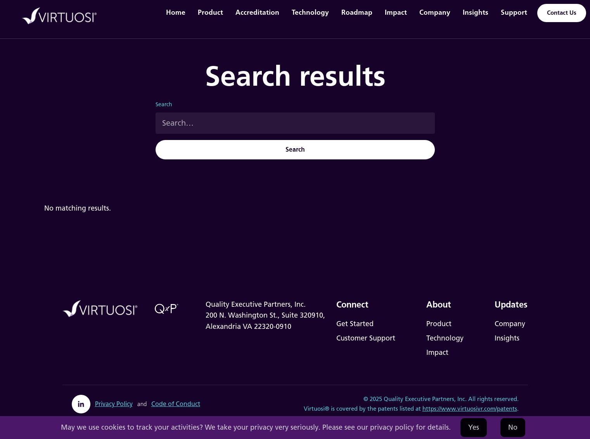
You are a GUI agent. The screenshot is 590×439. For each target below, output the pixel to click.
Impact (396, 12)
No (512, 427)
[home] (64, 16)
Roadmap (356, 12)
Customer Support (365, 338)
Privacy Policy (114, 404)
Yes (473, 427)
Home (175, 12)
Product (210, 12)
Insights (475, 12)
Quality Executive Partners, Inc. (425, 399)
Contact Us (561, 12)
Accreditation (257, 12)
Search (164, 104)
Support (514, 12)
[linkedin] (81, 404)
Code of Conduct (175, 404)
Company (434, 12)
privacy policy (392, 427)
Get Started (355, 324)
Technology (310, 12)
